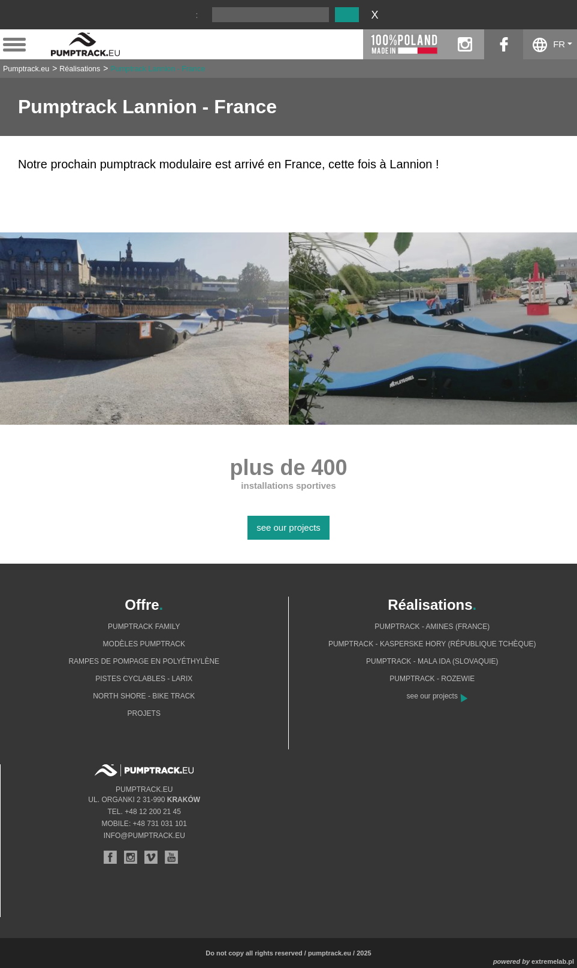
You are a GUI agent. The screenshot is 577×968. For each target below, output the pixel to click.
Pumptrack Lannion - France (157, 69)
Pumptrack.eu (26, 69)
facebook (503, 44)
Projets (144, 713)
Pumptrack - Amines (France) (432, 626)
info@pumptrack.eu (144, 835)
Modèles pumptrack (144, 644)
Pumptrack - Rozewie (432, 678)
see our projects (288, 527)
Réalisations (79, 69)
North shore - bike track (144, 696)
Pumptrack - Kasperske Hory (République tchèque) (432, 644)
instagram (464, 44)
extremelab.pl (552, 961)
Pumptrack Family (144, 626)
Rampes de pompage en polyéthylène (143, 661)
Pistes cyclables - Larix (143, 678)
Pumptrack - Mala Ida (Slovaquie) (432, 661)
